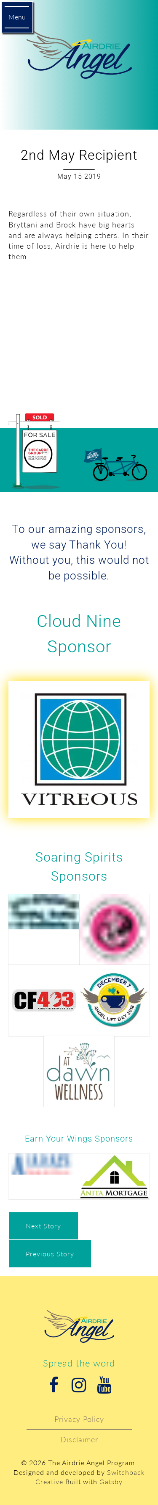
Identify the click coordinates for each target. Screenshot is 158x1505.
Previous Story (50, 1254)
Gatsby (111, 1481)
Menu (17, 17)
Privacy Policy (79, 1419)
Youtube (104, 1385)
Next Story (43, 1226)
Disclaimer (79, 1439)
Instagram (79, 1385)
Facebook (53, 1385)
